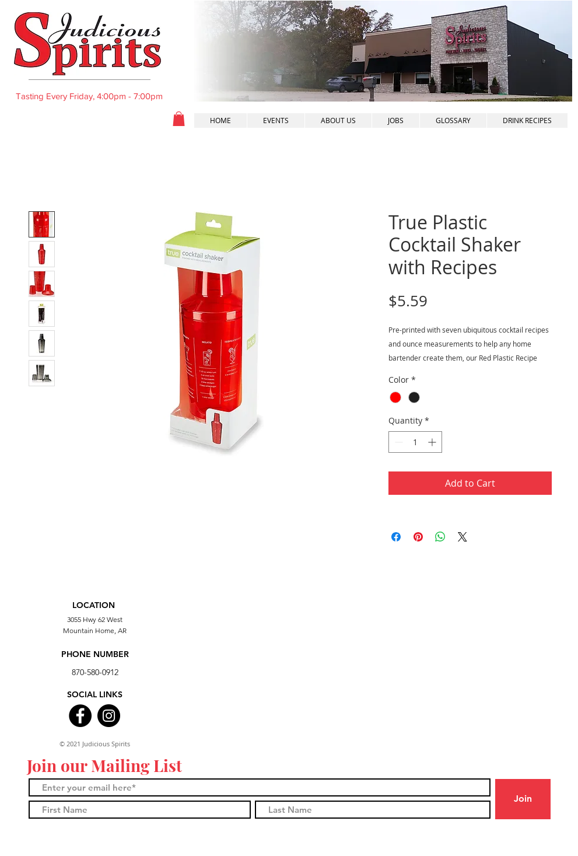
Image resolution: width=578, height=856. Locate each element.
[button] (179, 118)
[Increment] (433, 442)
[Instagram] (108, 715)
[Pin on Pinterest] (418, 537)
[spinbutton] (415, 442)
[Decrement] (397, 442)
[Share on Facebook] (396, 537)
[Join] (523, 799)
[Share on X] (463, 537)
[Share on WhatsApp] (440, 537)
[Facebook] (80, 715)
